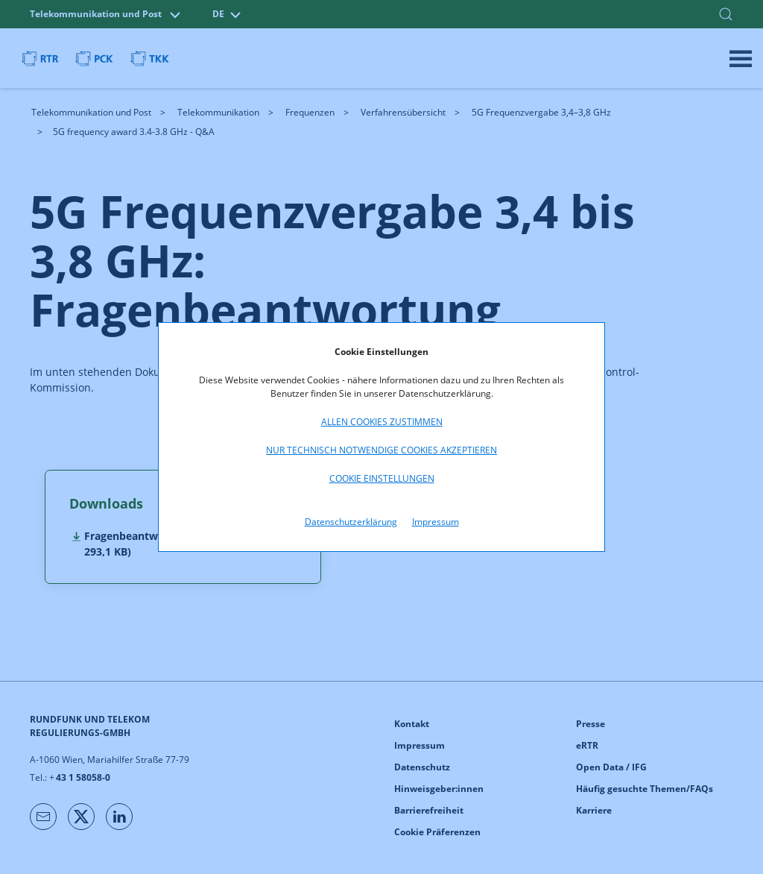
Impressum (435, 521)
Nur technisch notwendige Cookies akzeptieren (381, 450)
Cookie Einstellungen (381, 478)
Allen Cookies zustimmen (382, 421)
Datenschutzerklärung (351, 521)
